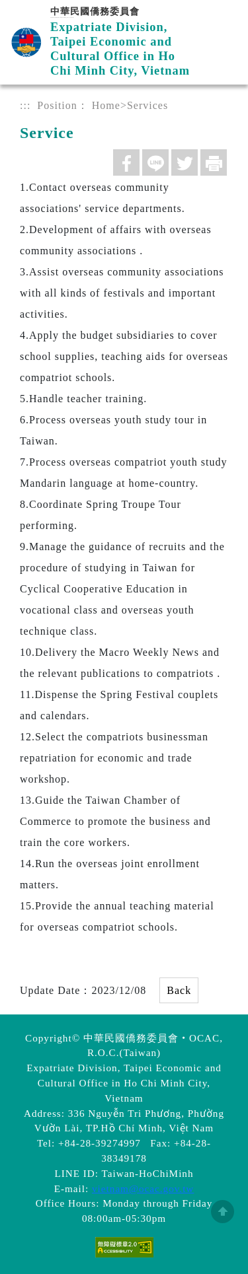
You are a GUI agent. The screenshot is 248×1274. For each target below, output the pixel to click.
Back (179, 990)
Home (106, 105)
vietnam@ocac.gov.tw (143, 1188)
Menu (223, 24)
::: (25, 105)
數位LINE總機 (218, 1123)
